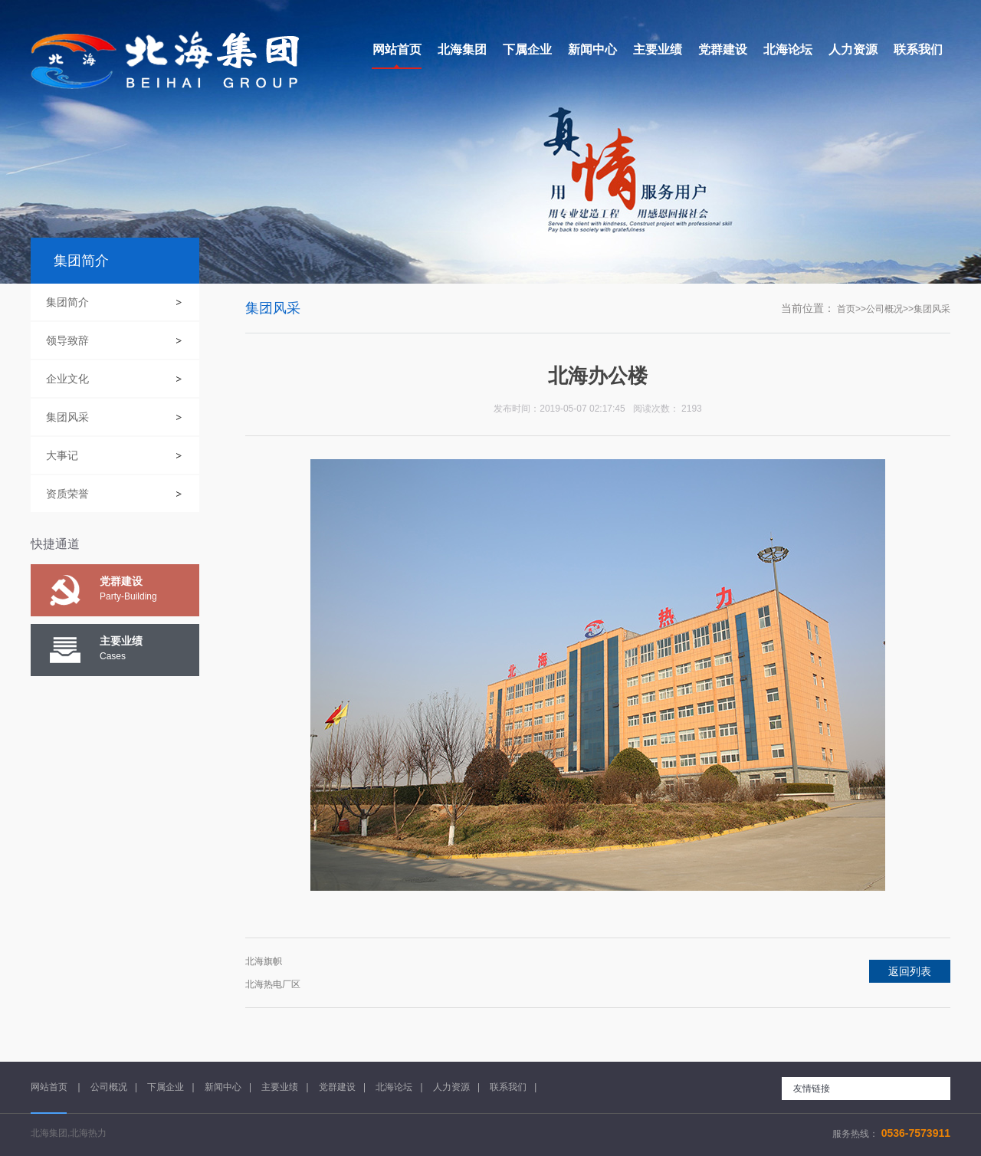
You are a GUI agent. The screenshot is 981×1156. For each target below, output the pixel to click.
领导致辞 (67, 340)
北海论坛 (394, 1087)
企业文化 (67, 379)
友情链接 (811, 1088)
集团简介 (67, 302)
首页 (846, 309)
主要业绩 (279, 1087)
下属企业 (165, 1087)
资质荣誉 (67, 494)
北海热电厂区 (272, 984)
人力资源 (451, 1087)
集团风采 (67, 417)
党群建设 (337, 1087)
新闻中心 (223, 1087)
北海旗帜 (263, 961)
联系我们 (508, 1087)
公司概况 (884, 309)
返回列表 (909, 971)
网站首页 (50, 1087)
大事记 (62, 455)
